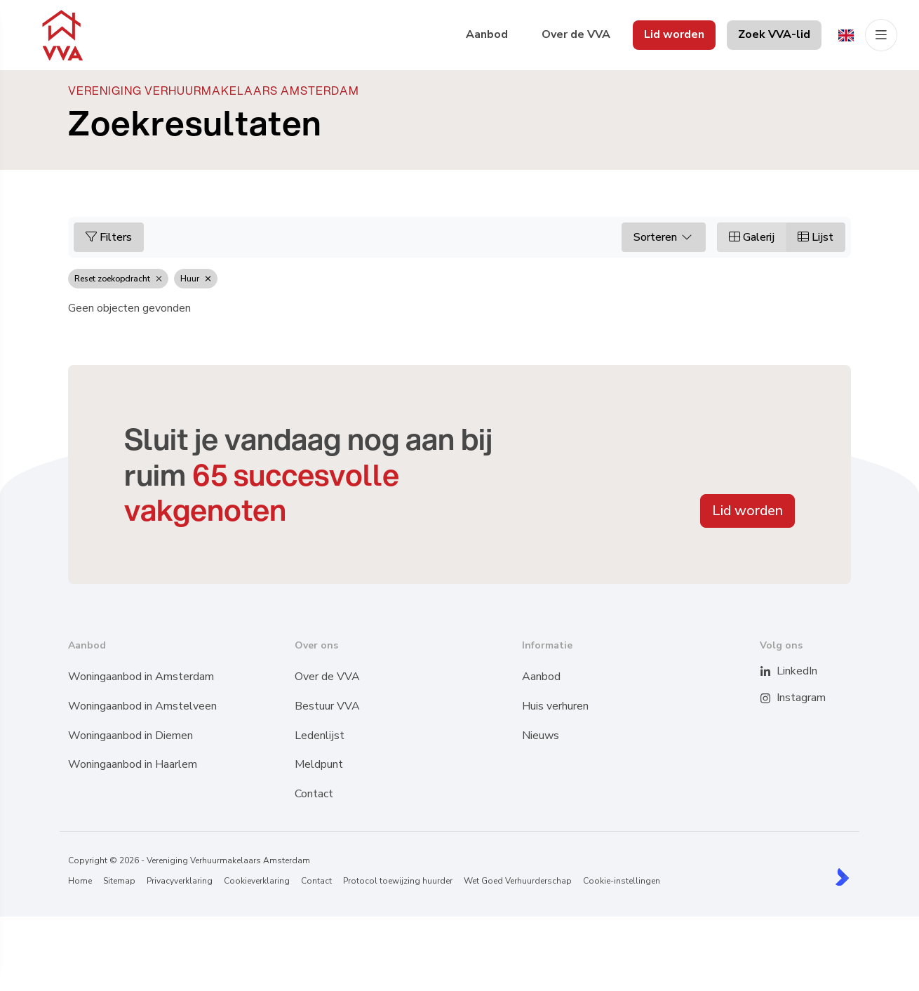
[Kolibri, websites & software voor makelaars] (842, 877)
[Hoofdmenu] (881, 35)
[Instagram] (774, 698)
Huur (195, 278)
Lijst (815, 237)
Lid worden (747, 510)
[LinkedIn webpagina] (774, 672)
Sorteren (663, 237)
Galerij (751, 237)
